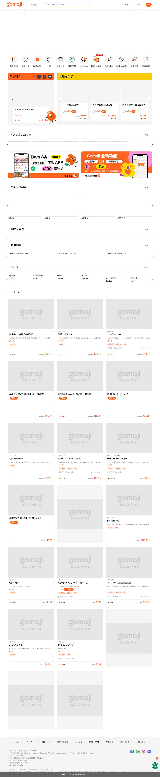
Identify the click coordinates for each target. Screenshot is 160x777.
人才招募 (78, 742)
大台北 (33, 5)
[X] (97, 774)
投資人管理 (140, 742)
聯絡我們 (20, 765)
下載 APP (137, 5)
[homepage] (14, 4)
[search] (89, 5)
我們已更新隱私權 (73, 774)
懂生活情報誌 (62, 742)
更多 (147, 135)
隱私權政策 (124, 742)
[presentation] (24, 11)
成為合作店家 (45, 742)
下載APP (28, 742)
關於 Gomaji (94, 742)
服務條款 (109, 742)
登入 (148, 4)
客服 (127, 5)
